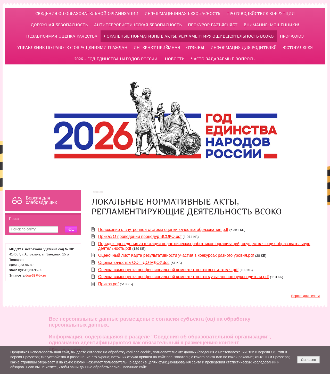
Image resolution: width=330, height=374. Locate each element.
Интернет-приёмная (157, 47)
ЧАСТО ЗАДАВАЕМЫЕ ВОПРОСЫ (223, 58)
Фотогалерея (298, 47)
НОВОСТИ (175, 58)
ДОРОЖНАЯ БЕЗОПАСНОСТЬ (59, 24)
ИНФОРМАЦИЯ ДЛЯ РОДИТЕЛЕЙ (243, 47)
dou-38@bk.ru (36, 275)
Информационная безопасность (182, 13)
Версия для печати (305, 296)
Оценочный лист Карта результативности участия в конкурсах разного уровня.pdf (176, 255)
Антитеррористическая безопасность (138, 24)
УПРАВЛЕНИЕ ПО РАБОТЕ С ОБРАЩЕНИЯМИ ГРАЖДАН (72, 47)
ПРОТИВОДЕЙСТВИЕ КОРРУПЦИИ (261, 13)
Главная (97, 191)
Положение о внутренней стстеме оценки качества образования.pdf (163, 229)
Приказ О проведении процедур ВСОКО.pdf (140, 236)
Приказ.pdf (108, 284)
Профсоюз (292, 36)
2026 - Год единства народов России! (116, 58)
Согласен (308, 360)
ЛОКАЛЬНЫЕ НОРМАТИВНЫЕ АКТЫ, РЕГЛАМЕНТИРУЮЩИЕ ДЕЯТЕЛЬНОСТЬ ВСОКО (189, 36)
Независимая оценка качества (61, 36)
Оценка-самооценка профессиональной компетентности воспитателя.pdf (168, 270)
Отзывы (195, 47)
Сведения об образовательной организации (86, 13)
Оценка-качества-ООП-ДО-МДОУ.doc (134, 262)
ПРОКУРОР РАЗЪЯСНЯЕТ (212, 24)
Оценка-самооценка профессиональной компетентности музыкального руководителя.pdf (183, 277)
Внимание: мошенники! (271, 24)
